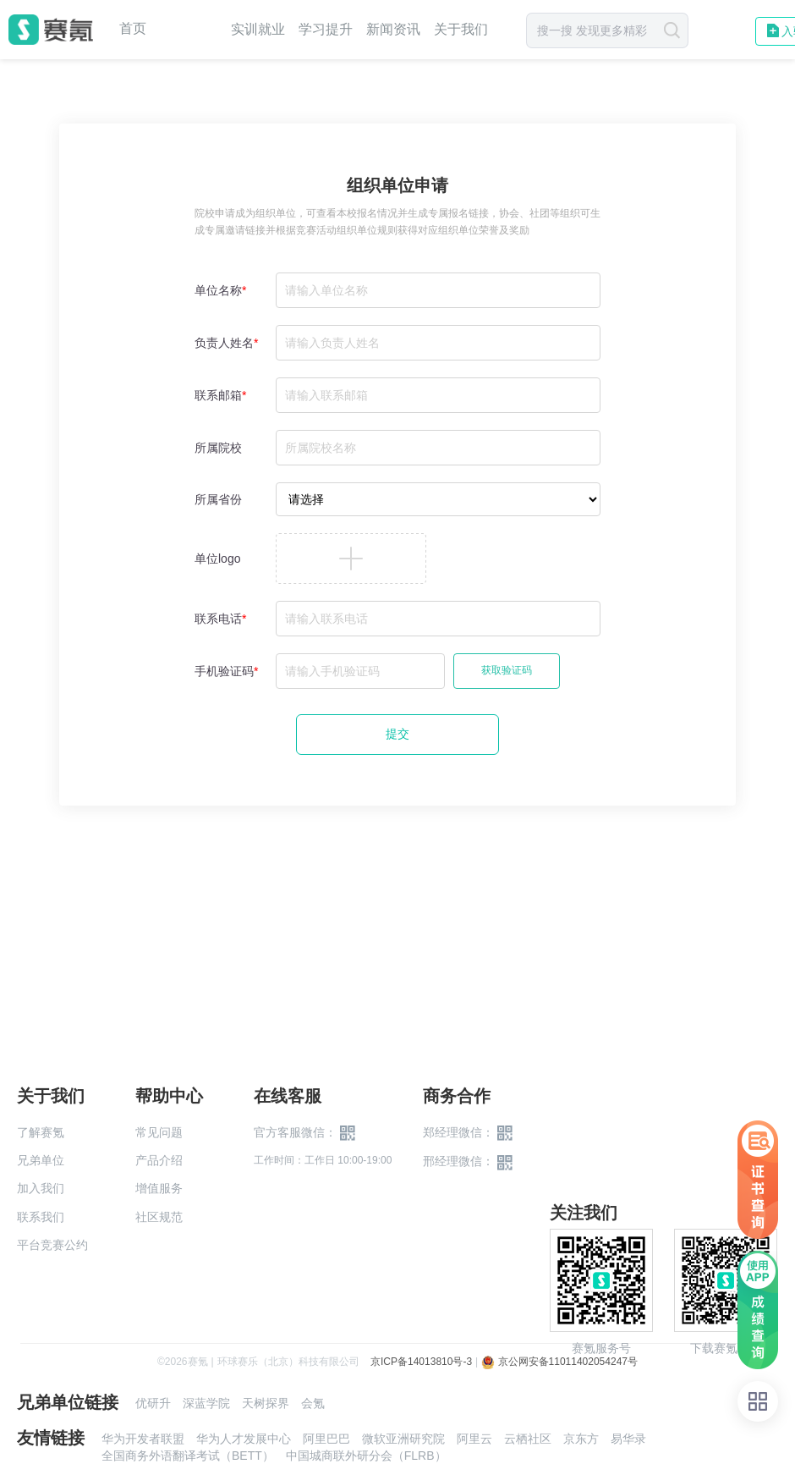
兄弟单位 (40, 1160)
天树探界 (265, 1403)
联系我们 (40, 1217)
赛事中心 (188, 29)
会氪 (313, 1403)
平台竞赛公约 (52, 1245)
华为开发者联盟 (142, 1438)
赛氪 (50, 29)
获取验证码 (506, 670)
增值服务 (159, 1188)
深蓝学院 (206, 1403)
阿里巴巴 (326, 1438)
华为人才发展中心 (243, 1438)
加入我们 (40, 1188)
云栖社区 (527, 1438)
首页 (132, 29)
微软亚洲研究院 (403, 1438)
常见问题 (159, 1132)
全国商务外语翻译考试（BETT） (187, 1455)
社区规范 (159, 1217)
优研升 (153, 1403)
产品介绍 (159, 1160)
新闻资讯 (393, 29)
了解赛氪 (40, 1132)
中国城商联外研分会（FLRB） (366, 1455)
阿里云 (474, 1438)
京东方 (581, 1438)
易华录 (628, 1438)
